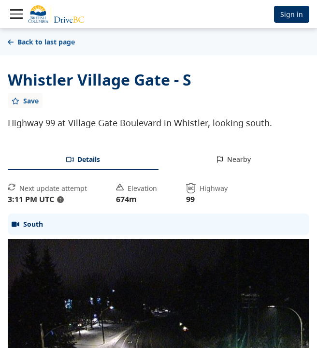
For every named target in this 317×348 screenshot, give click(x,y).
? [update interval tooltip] (60, 199)
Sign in (291, 14)
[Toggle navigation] (16, 14)
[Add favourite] (25, 100)
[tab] (83, 160)
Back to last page (41, 41)
